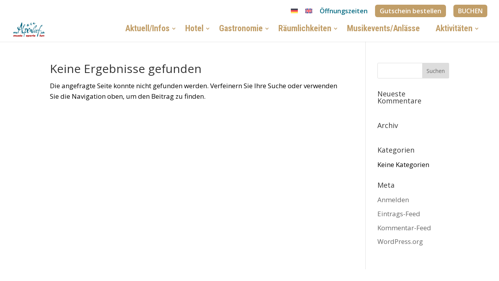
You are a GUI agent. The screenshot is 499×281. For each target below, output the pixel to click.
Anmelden (393, 199)
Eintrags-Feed (398, 213)
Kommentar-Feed (404, 227)
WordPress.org (400, 241)
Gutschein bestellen (410, 11)
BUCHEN (470, 11)
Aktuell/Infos (147, 30)
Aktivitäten (453, 30)
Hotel (194, 30)
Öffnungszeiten (344, 11)
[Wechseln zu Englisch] (308, 13)
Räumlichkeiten (304, 30)
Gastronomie (241, 30)
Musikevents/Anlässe (383, 30)
